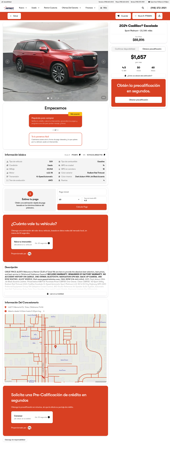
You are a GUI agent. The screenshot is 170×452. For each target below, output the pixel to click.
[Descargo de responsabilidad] (15, 440)
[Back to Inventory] (14, 16)
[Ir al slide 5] (62, 98)
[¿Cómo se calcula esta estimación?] (138, 76)
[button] (11, 61)
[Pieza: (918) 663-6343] (122, 1)
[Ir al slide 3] (55, 98)
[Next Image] (103, 61)
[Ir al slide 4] (58, 98)
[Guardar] (123, 16)
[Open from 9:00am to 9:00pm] (158, 1)
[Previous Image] (7, 61)
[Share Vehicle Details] (159, 16)
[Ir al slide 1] (48, 98)
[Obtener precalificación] (138, 100)
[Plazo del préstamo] (69, 199)
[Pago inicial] (82, 192)
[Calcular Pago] (82, 207)
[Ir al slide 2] (51, 98)
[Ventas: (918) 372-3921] (137, 1)
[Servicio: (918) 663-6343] (106, 1)
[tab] (125, 49)
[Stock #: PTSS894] (143, 16)
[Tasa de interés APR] (95, 199)
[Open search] (143, 8)
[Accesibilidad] (6, 1)
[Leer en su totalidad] (55, 294)
